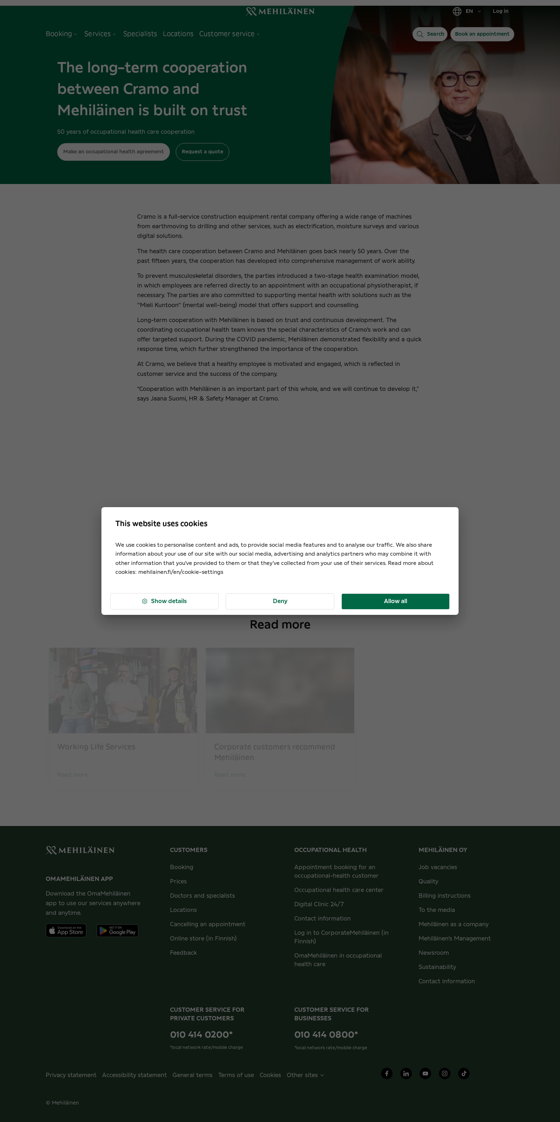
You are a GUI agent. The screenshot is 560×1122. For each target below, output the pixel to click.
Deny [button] (280, 601)
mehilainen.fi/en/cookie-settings (180, 572)
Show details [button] (164, 601)
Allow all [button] (395, 601)
